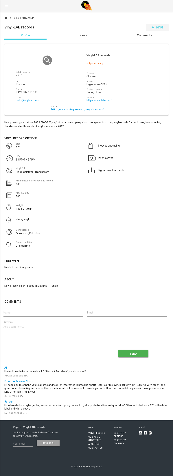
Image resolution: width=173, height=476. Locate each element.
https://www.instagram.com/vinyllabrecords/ (77, 109)
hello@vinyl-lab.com (27, 100)
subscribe (48, 443)
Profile (25, 35)
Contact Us (95, 447)
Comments (144, 35)
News (83, 35)
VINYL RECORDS (96, 433)
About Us (93, 444)
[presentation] (50, 352)
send (133, 353)
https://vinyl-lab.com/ (99, 100)
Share (157, 27)
